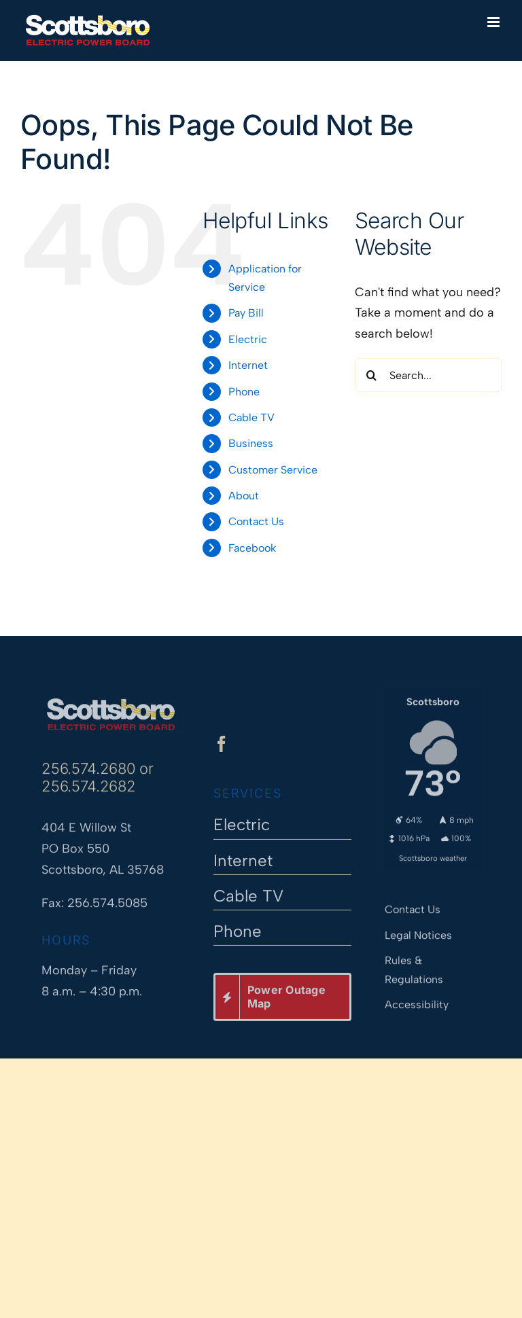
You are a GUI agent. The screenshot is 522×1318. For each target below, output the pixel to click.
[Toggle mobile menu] (494, 22)
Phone (244, 391)
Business (250, 443)
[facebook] (221, 749)
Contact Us (256, 521)
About (243, 495)
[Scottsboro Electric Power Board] (110, 697)
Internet (248, 365)
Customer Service (272, 469)
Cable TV (251, 417)
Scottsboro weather (433, 852)
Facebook (252, 547)
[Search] (372, 375)
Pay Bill (246, 312)
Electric (247, 339)
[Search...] (428, 375)
